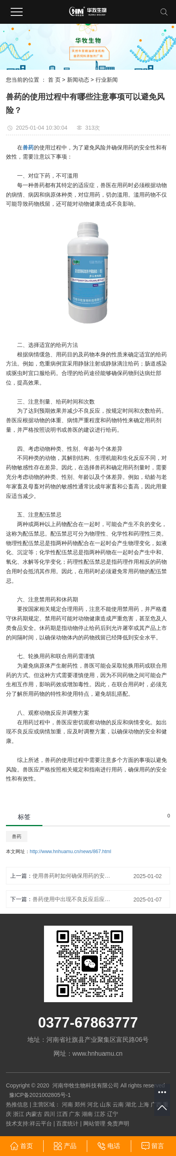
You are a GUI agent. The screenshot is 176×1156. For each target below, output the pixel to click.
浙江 (18, 1114)
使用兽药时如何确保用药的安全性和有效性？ (71, 876)
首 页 (54, 80)
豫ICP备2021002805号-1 (40, 1095)
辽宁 (112, 1114)
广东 (74, 1114)
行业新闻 (107, 80)
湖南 (87, 1114)
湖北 (130, 1104)
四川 (49, 1114)
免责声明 (118, 1123)
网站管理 (94, 1123)
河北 (92, 1104)
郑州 (80, 1104)
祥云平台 (41, 1123)
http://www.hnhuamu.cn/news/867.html (70, 851)
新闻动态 (78, 80)
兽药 (16, 836)
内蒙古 (34, 1114)
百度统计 (67, 1123)
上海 (143, 1104)
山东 (105, 1104)
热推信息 (17, 1104)
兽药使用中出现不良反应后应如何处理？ (71, 899)
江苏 (99, 1114)
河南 (67, 1104)
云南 (118, 1104)
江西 (62, 1114)
